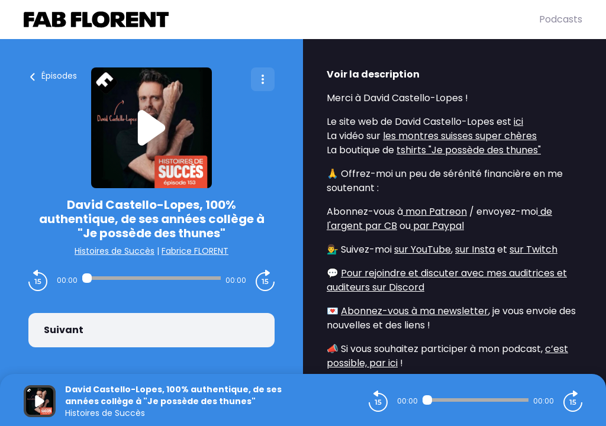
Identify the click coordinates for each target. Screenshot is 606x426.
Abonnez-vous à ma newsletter (414, 311)
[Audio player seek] (151, 278)
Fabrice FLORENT (195, 251)
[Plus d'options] (263, 79)
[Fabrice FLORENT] (281, 19)
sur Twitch (533, 249)
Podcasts (560, 19)
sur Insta (475, 249)
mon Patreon (435, 211)
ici (518, 121)
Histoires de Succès (114, 251)
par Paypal (437, 226)
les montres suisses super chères (460, 136)
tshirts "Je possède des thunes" (469, 150)
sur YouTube (422, 249)
